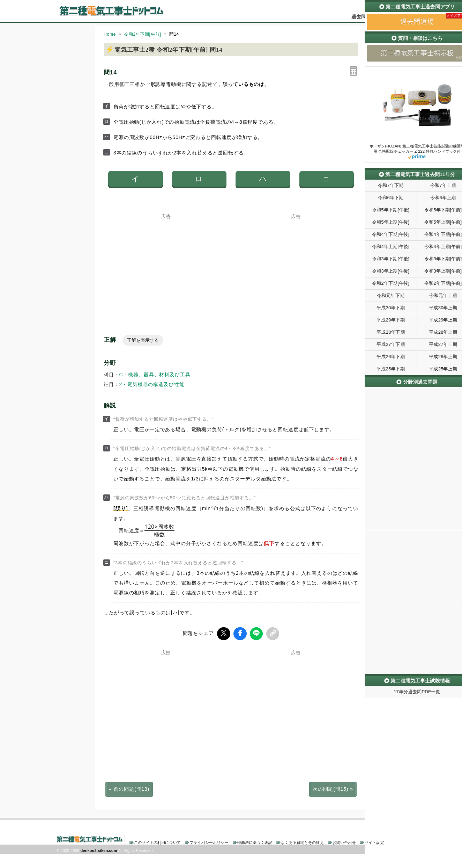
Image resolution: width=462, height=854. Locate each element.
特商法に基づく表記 (254, 841)
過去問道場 (363, 17)
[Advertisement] (166, 262)
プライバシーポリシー (208, 841)
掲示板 (393, 17)
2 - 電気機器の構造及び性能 (152, 384)
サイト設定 (374, 841)
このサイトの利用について (157, 841)
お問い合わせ (344, 841)
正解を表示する (143, 340)
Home (110, 34)
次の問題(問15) (330, 788)
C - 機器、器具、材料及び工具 (155, 374)
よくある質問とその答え (302, 841)
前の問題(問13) (131, 788)
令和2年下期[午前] (142, 34)
